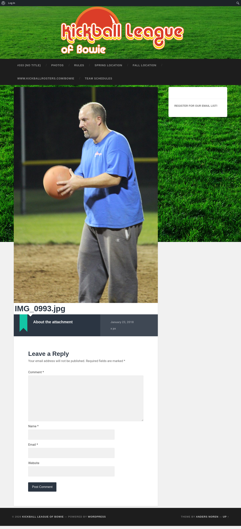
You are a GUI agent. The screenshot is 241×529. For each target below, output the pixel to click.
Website (33, 465)
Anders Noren (207, 519)
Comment (36, 371)
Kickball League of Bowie (43, 519)
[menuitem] (3, 3)
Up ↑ (226, 519)
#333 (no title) (29, 64)
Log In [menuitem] (11, 3)
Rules (79, 64)
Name (33, 428)
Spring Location (108, 64)
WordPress (97, 519)
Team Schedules (98, 77)
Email (33, 446)
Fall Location (144, 64)
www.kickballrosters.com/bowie (45, 77)
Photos (57, 64)
